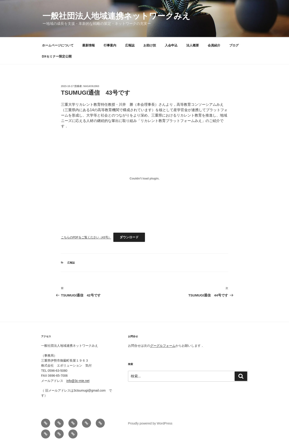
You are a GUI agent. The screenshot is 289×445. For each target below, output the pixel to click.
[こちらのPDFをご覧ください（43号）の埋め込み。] (144, 178)
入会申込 (171, 45)
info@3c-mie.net (77, 381)
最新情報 (88, 45)
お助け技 (149, 45)
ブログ (234, 45)
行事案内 (110, 45)
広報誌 (130, 45)
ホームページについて (58, 45)
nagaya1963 (91, 86)
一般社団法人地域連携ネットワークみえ (116, 16)
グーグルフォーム (162, 345)
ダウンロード (129, 237)
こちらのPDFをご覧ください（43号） (86, 237)
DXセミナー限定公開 (57, 56)
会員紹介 (214, 45)
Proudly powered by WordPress (150, 423)
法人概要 (192, 45)
